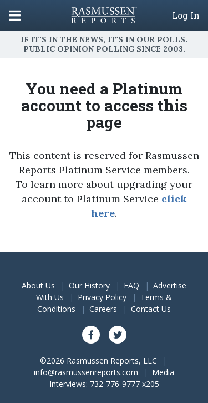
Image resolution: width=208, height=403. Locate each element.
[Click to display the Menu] (14, 15)
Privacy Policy (102, 297)
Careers (103, 309)
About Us (38, 285)
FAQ (131, 285)
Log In (186, 15)
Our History (89, 285)
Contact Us (151, 309)
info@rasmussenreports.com (86, 372)
